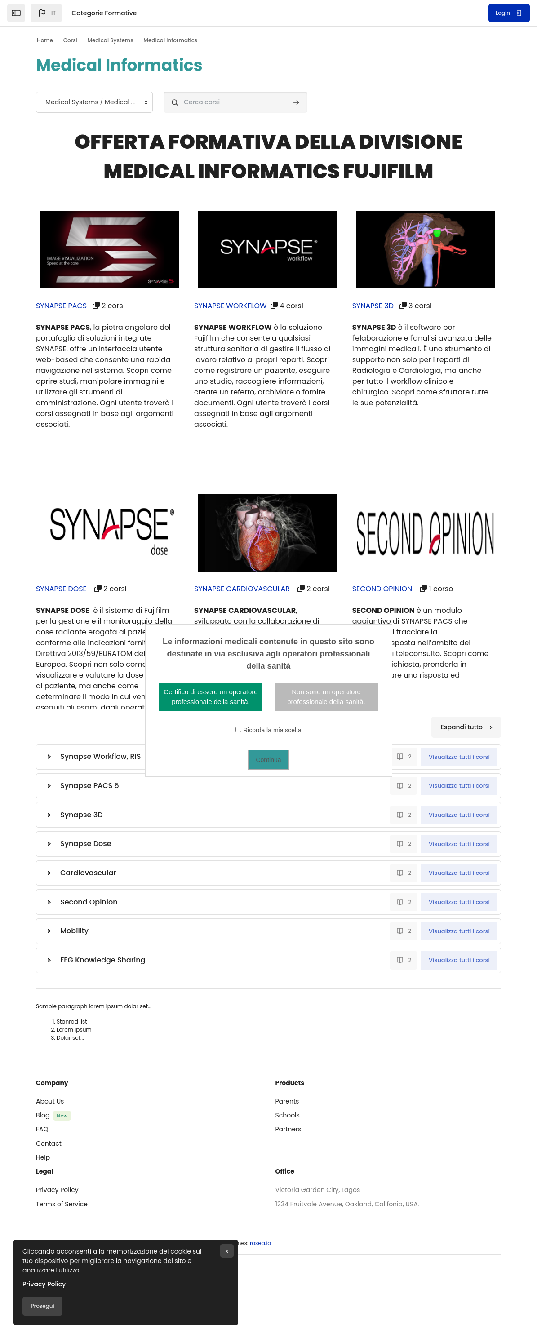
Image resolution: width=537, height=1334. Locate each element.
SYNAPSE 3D (373, 306)
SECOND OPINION (382, 589)
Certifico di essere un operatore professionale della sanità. (210, 697)
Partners (288, 1129)
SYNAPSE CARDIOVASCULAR (242, 589)
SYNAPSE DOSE (61, 589)
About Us (50, 1101)
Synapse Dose (85, 843)
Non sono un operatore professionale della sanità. (326, 697)
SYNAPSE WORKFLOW (230, 306)
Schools (287, 1115)
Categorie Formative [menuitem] (104, 13)
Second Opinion (89, 902)
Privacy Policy (57, 1189)
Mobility (74, 931)
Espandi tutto (462, 726)
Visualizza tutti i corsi (459, 757)
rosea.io (260, 1243)
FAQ (42, 1129)
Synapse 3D (81, 815)
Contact (49, 1143)
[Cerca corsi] (235, 102)
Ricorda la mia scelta (272, 730)
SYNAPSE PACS (61, 306)
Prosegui (42, 1306)
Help (43, 1157)
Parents (287, 1101)
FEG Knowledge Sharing (102, 960)
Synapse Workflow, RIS (100, 756)
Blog (42, 1115)
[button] (46, 13)
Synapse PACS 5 (89, 785)
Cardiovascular (88, 873)
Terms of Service (62, 1204)
